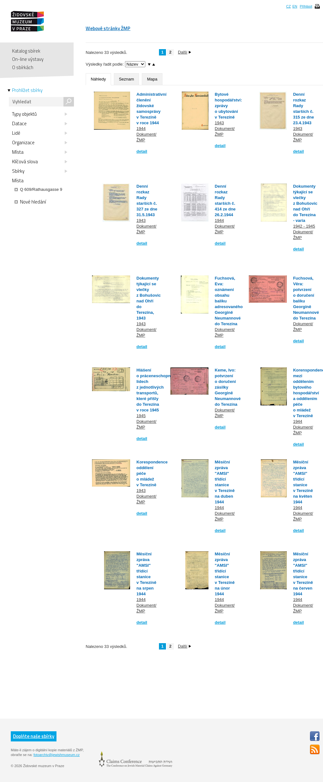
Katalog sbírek (26, 51)
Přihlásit (306, 6)
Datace (39, 123)
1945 (141, 415)
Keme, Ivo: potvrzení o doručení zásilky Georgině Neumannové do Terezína (228, 387)
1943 (219, 122)
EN (294, 6)
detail (141, 151)
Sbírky (39, 171)
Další (184, 52)
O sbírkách (22, 67)
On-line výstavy (27, 59)
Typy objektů (39, 114)
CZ (288, 6)
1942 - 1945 (304, 226)
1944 (141, 128)
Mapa (152, 79)
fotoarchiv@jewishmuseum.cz (56, 755)
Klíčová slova (39, 162)
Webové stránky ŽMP (108, 28)
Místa (39, 152)
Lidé (39, 133)
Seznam (126, 79)
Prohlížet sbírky (27, 90)
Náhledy (98, 79)
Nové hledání (30, 202)
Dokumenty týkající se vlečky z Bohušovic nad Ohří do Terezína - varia (305, 203)
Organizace (39, 142)
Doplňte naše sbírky (33, 736)
